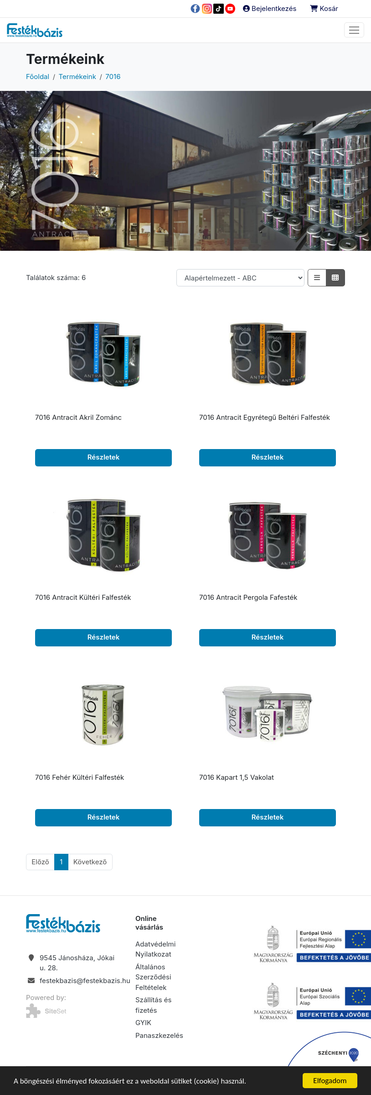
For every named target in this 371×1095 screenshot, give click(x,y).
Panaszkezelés (159, 1035)
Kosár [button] (324, 8)
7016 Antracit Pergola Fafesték (248, 597)
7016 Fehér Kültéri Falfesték (79, 777)
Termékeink (77, 76)
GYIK (143, 1022)
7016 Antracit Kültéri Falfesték (83, 597)
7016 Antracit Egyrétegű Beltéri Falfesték (264, 417)
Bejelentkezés (269, 8)
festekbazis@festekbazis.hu (85, 980)
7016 (112, 76)
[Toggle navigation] (354, 29)
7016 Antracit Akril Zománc (78, 417)
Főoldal (37, 76)
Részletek (104, 457)
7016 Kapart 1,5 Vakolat (236, 777)
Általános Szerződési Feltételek (153, 977)
